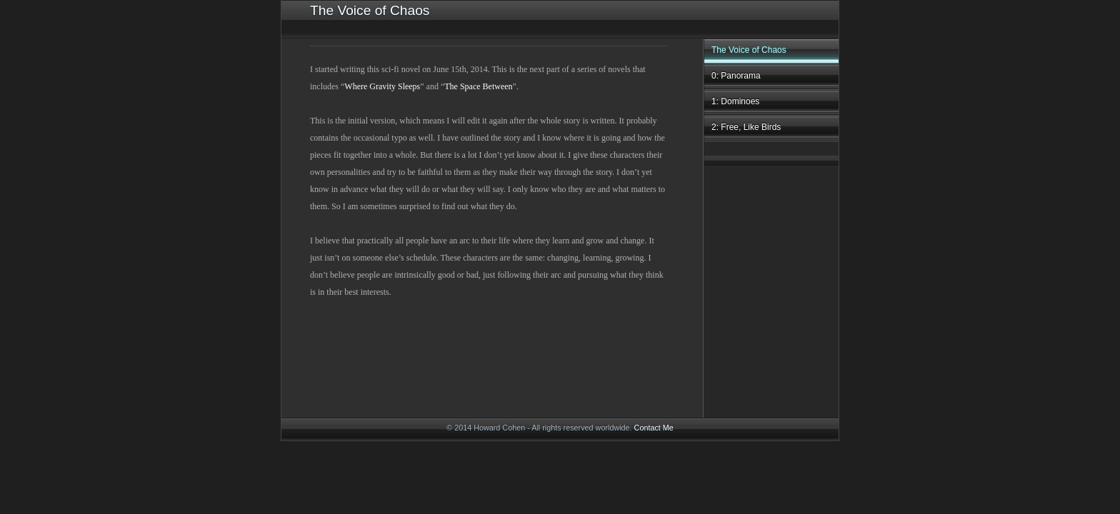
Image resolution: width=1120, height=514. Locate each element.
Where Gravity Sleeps (382, 86)
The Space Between (478, 86)
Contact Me (654, 427)
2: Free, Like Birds (746, 127)
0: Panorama (736, 76)
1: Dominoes (735, 101)
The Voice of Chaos (748, 50)
